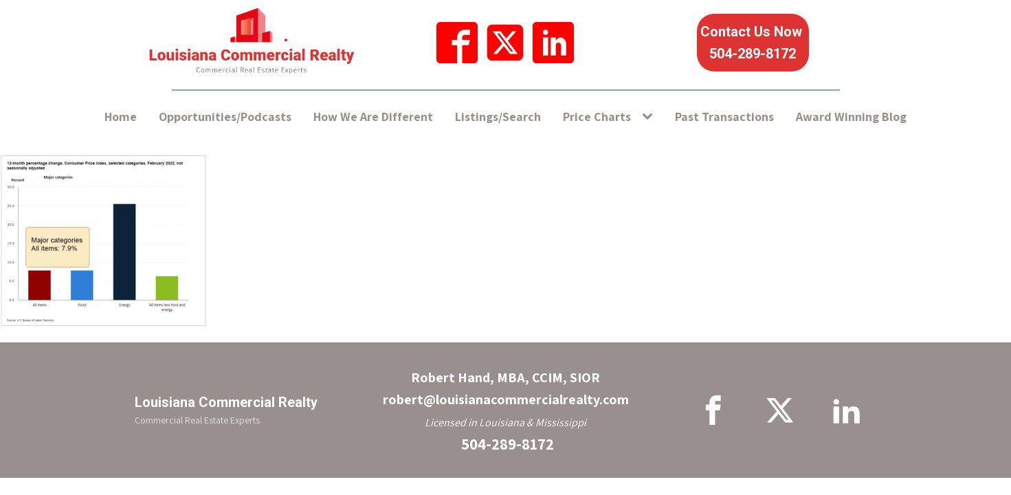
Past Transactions (724, 116)
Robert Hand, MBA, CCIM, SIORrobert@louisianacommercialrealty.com (506, 388)
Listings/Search (498, 116)
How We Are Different (373, 116)
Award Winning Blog (851, 116)
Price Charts (597, 116)
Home (120, 116)
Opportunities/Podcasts (225, 116)
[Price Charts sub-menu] (650, 117)
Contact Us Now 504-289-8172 (753, 42)
